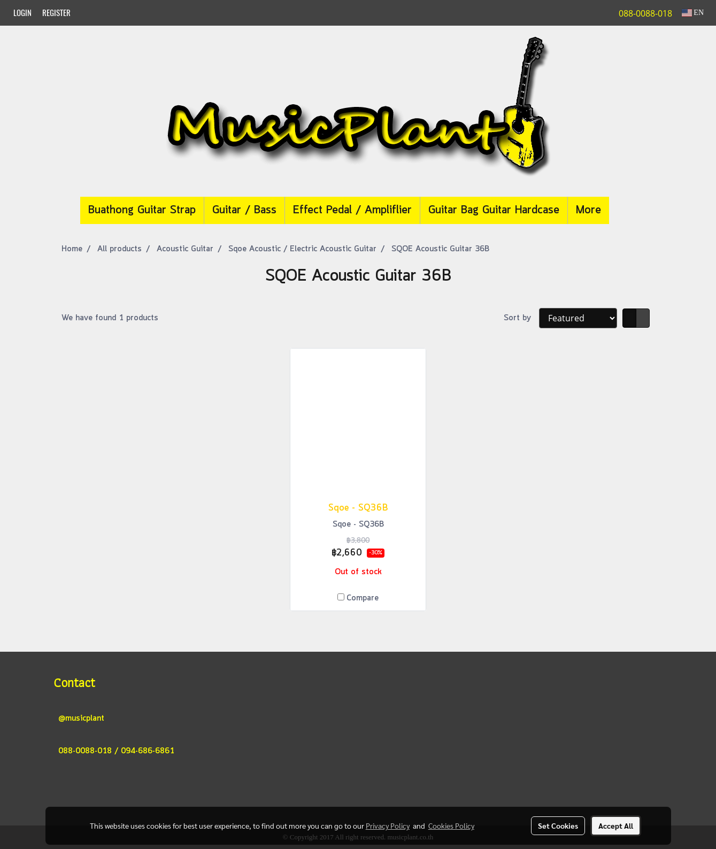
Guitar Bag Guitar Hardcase (493, 210)
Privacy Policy (388, 825)
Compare (363, 598)
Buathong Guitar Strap (142, 210)
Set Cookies (558, 825)
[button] (625, 210)
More (588, 210)
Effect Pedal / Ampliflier (352, 210)
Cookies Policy (451, 825)
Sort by (521, 318)
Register (56, 12)
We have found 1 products (109, 318)
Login (22, 12)
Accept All (615, 825)
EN (693, 13)
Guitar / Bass (244, 210)
